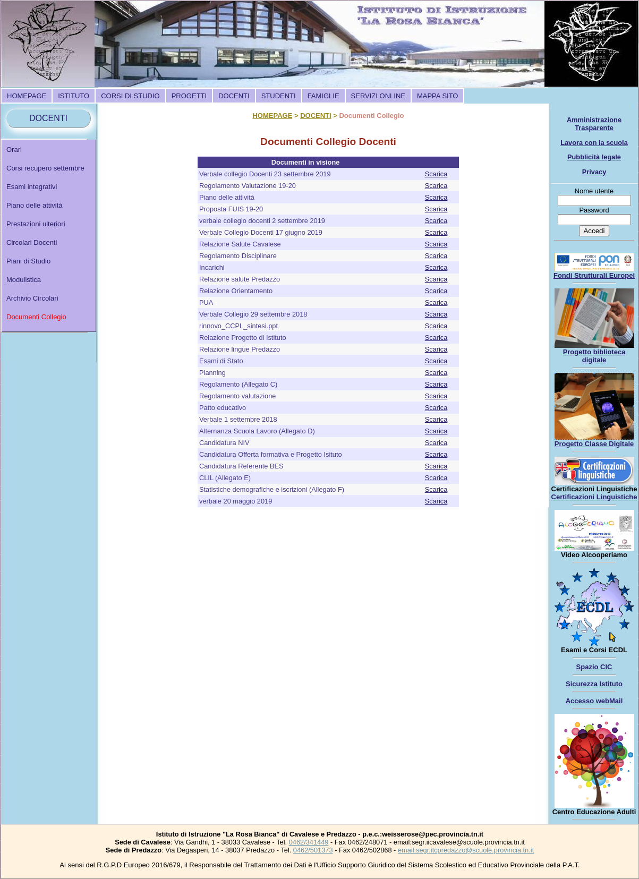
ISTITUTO (73, 96)
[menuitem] (26, 96)
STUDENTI (278, 96)
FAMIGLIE (323, 96)
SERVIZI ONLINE (378, 96)
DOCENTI (234, 96)
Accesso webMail (594, 701)
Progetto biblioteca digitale (594, 356)
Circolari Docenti (31, 242)
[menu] (49, 236)
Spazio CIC (594, 667)
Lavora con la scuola (594, 143)
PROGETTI (189, 96)
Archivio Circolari (32, 298)
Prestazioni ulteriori (35, 224)
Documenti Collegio (36, 317)
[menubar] (232, 96)
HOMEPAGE (26, 96)
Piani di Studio (28, 261)
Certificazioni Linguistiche (594, 497)
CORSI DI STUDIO (130, 96)
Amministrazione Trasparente (594, 124)
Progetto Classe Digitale (594, 444)
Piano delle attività (34, 205)
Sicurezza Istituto (594, 684)
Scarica (436, 174)
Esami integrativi (31, 187)
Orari (14, 149)
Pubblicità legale (594, 157)
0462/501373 (313, 850)
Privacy (594, 172)
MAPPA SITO (437, 96)
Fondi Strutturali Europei (594, 275)
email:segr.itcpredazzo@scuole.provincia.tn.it (466, 850)
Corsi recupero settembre (45, 168)
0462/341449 (309, 842)
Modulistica (23, 280)
